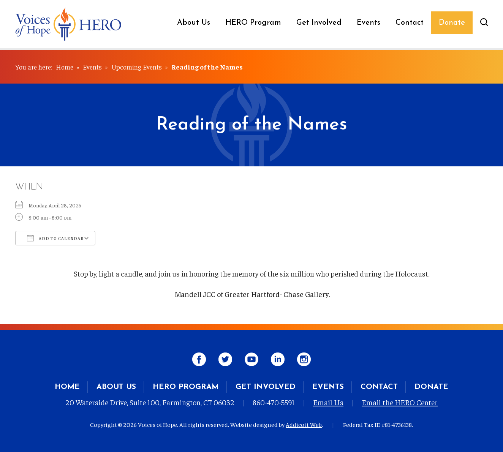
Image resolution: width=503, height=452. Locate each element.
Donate (452, 23)
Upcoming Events (136, 66)
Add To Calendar (55, 238)
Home (64, 66)
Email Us (328, 402)
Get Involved (319, 23)
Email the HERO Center (400, 402)
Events (368, 23)
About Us (193, 23)
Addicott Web (304, 424)
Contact (409, 23)
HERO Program (253, 23)
